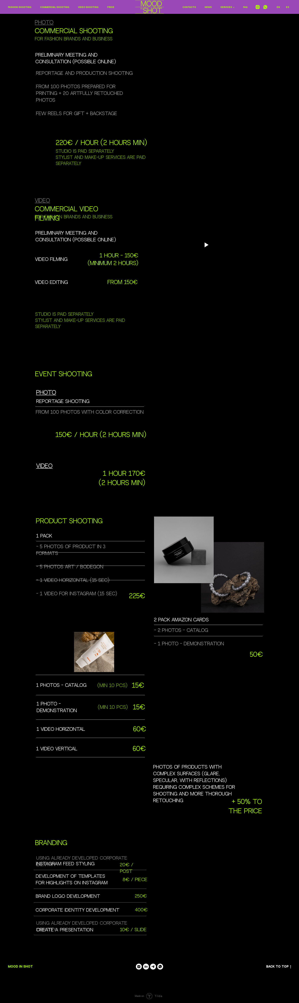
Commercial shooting (54, 7)
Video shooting (88, 7)
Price (110, 7)
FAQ (245, 7)
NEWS (208, 7)
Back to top (278, 967)
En (278, 7)
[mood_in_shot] (139, 967)
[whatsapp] (265, 7)
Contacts (189, 7)
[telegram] (153, 967)
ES (287, 7)
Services (226, 7)
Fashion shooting (19, 7)
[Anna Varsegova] (146, 967)
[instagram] (257, 7)
